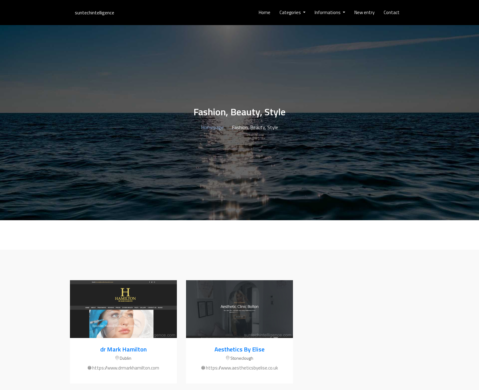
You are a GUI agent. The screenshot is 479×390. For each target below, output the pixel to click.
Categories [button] (291, 12)
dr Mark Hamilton (123, 349)
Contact (392, 12)
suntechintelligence (94, 12)
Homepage (212, 127)
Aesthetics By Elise (239, 349)
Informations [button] (328, 12)
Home (264, 12)
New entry (364, 12)
